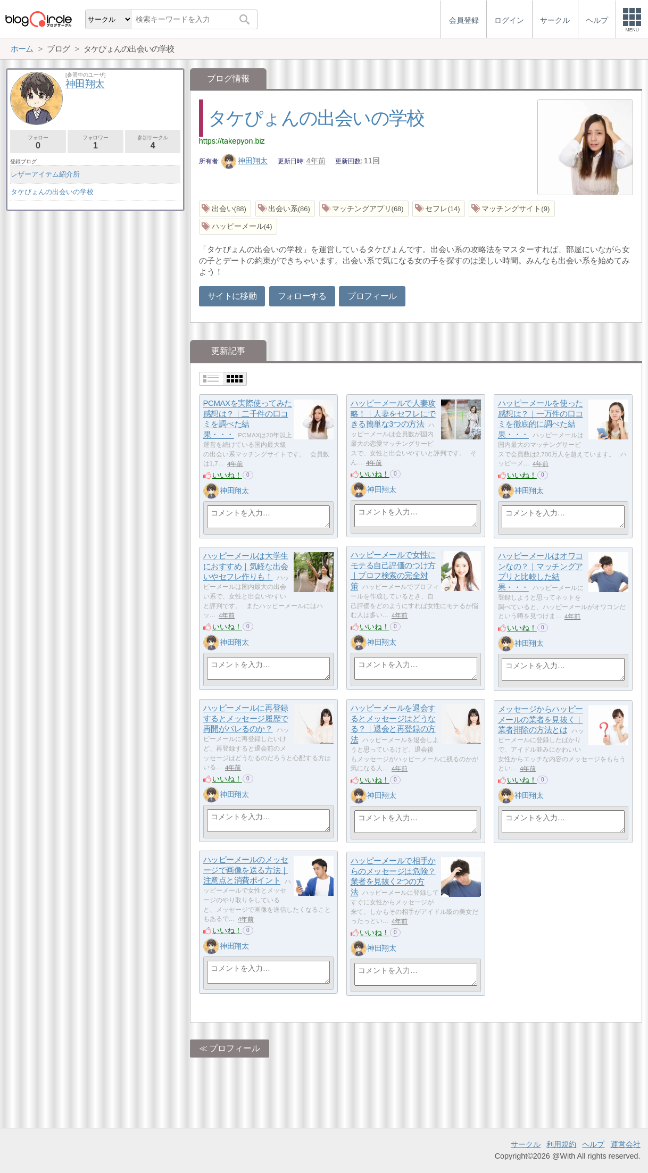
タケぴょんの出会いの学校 (316, 117)
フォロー (38, 142)
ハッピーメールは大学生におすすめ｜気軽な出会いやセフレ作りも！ (245, 566)
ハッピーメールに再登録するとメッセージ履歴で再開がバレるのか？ (245, 719)
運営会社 (626, 1144)
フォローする (302, 296)
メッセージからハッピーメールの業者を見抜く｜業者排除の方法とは (540, 720)
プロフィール (371, 296)
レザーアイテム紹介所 (45, 174)
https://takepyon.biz (232, 141)
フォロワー (95, 142)
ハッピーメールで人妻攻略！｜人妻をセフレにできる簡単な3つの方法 (393, 414)
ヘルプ (593, 1144)
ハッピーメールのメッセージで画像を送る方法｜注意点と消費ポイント (245, 870)
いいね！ (227, 475)
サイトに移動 (231, 296)
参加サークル (153, 142)
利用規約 (561, 1144)
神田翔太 (244, 160)
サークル (526, 1144)
